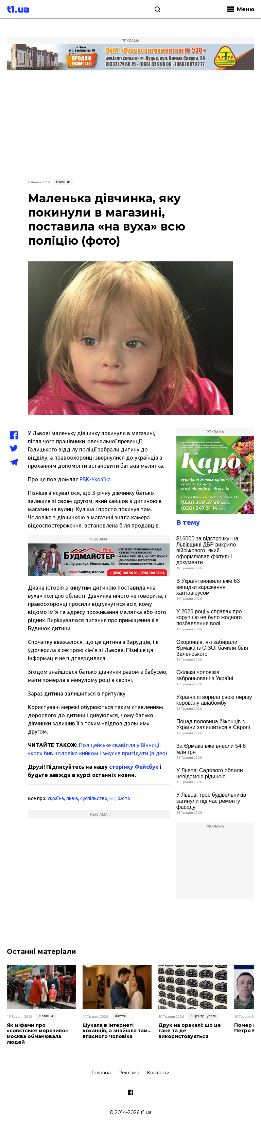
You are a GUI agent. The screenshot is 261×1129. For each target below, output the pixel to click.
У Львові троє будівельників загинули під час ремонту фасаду (211, 801)
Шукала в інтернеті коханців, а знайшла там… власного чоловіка (117, 1030)
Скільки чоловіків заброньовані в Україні (204, 675)
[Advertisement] (130, 123)
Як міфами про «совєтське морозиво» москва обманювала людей (37, 1033)
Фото (124, 798)
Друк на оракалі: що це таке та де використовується (189, 1030)
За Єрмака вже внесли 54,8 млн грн (211, 749)
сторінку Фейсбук (133, 767)
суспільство (93, 798)
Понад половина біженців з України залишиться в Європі (213, 724)
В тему (188, 522)
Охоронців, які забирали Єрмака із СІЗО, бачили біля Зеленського (212, 648)
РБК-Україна (95, 479)
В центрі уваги (203, 1016)
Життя (120, 1016)
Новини (63, 182)
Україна (55, 798)
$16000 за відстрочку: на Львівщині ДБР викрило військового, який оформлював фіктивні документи (207, 550)
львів (72, 798)
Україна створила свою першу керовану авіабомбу (214, 700)
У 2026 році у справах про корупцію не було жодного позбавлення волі (209, 617)
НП (112, 798)
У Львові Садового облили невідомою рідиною (209, 773)
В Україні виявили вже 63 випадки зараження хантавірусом (208, 587)
